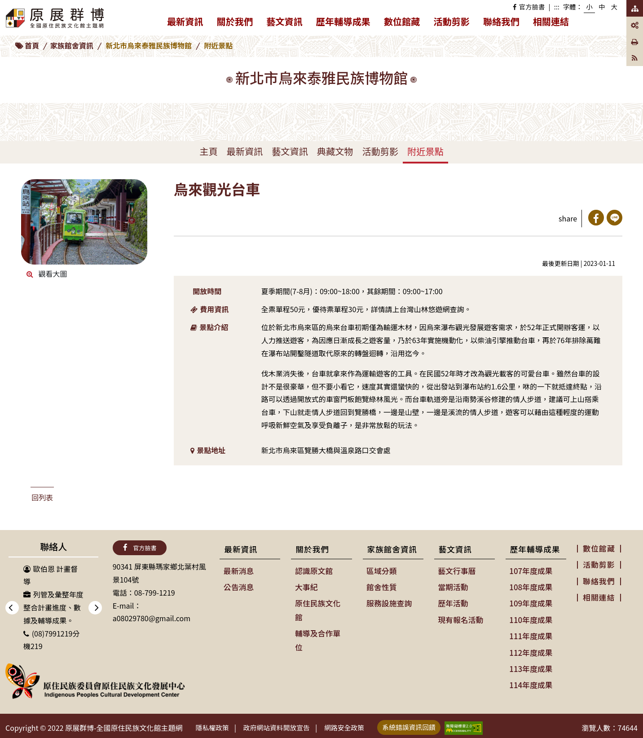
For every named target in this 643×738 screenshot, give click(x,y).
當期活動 (453, 585)
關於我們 (238, 23)
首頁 (32, 45)
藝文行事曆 (457, 570)
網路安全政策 (360, 723)
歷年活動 (453, 601)
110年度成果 (530, 617)
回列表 (42, 497)
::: (556, 6)
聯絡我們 (501, 21)
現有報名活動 (460, 617)
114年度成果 (530, 679)
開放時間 (207, 291)
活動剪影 (451, 21)
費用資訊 (209, 309)
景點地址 (208, 450)
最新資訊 (188, 23)
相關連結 (551, 21)
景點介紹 (209, 327)
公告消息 (238, 585)
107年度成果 (530, 570)
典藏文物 (335, 151)
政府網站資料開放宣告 (286, 723)
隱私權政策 (215, 723)
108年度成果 (530, 585)
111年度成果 (530, 633)
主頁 (208, 151)
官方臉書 (529, 6)
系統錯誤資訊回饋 (430, 723)
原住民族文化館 (320, 601)
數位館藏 (402, 21)
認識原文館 (313, 570)
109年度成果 (530, 601)
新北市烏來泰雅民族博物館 (149, 45)
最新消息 (238, 570)
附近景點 (425, 151)
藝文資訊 (287, 23)
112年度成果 (530, 648)
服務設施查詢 (388, 601)
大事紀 (306, 585)
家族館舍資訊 (71, 45)
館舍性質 (381, 585)
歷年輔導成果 (346, 23)
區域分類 (381, 570)
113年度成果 (530, 663)
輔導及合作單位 (320, 617)
